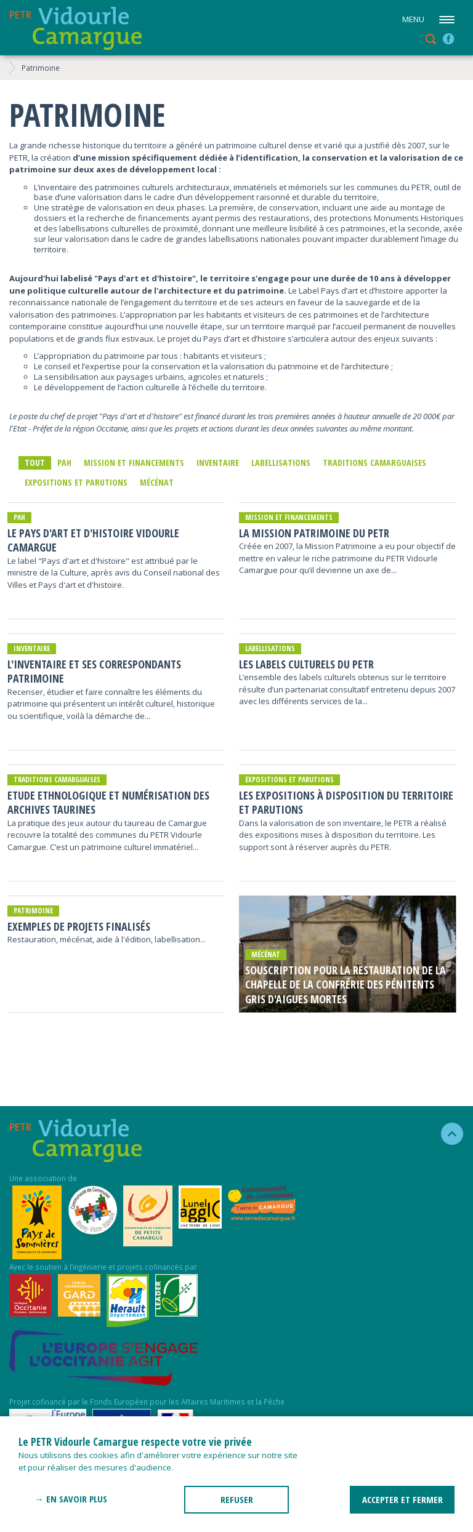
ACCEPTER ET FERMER (402, 1499)
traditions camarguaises (374, 462)
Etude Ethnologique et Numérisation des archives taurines (108, 802)
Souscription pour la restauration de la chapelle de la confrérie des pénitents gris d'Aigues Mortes (345, 984)
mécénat (157, 482)
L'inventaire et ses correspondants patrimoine (94, 671)
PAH (64, 462)
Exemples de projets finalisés (78, 927)
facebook (448, 39)
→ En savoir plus (70, 1499)
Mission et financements (134, 462)
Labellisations (280, 462)
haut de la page (447, 1133)
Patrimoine (41, 68)
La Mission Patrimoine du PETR (314, 533)
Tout (35, 462)
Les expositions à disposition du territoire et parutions (346, 802)
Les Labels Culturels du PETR (306, 664)
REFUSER (236, 1499)
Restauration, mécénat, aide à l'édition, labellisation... (106, 939)
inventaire (217, 462)
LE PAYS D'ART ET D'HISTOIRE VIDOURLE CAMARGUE (93, 540)
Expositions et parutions (76, 482)
